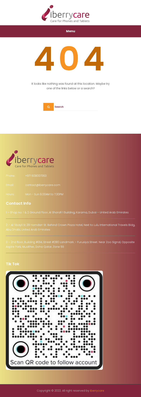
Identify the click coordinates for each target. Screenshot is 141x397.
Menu (70, 31)
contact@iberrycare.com (42, 185)
